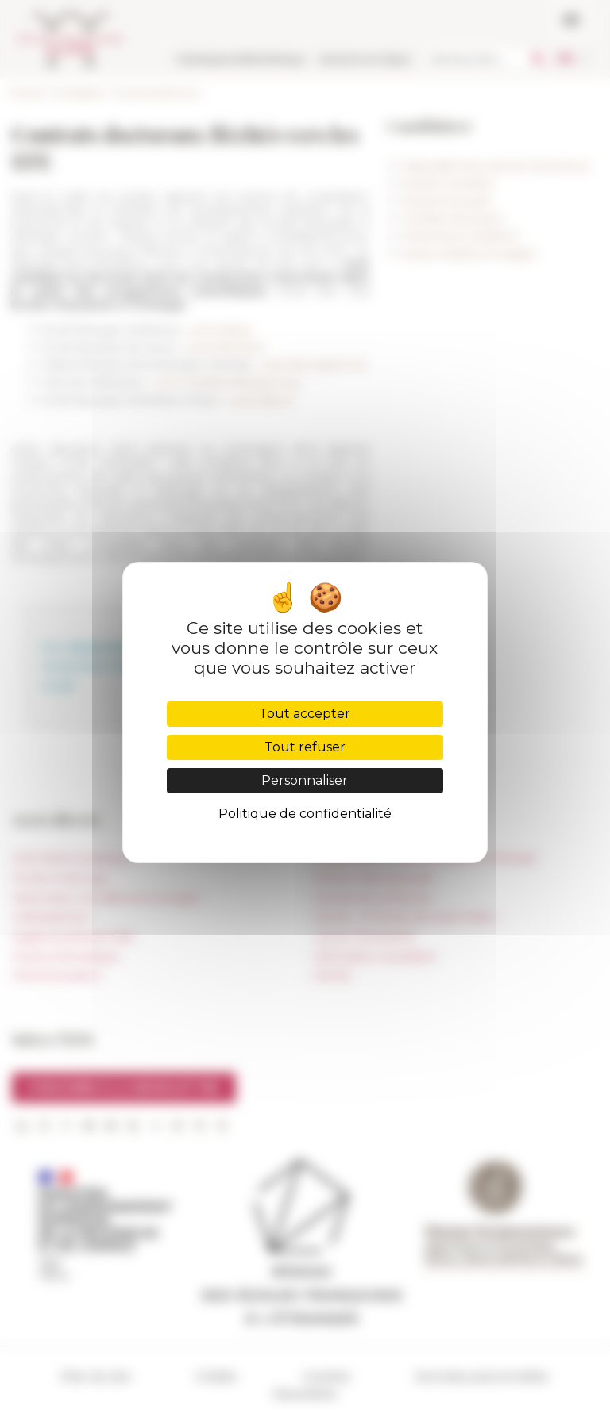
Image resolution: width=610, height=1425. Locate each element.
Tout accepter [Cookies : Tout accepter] (304, 713)
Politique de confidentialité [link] (305, 813)
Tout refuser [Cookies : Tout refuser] (305, 747)
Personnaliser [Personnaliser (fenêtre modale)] (304, 780)
